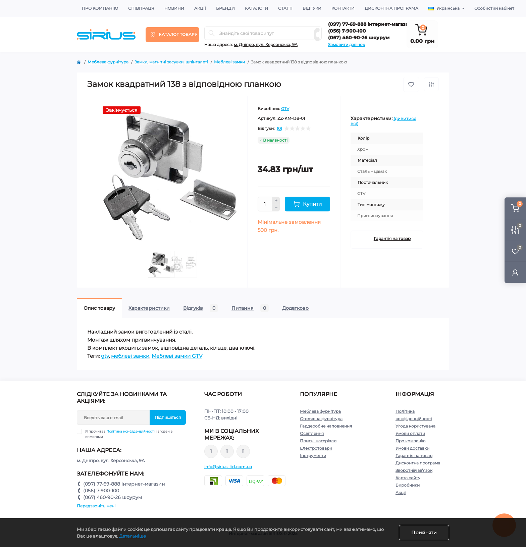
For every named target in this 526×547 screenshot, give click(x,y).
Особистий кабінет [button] (494, 8)
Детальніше (132, 536)
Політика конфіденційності (130, 431)
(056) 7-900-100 (347, 31)
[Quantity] (265, 204)
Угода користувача (415, 426)
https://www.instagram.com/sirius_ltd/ (227, 451)
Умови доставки (412, 448)
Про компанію (100, 8)
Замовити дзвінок (346, 44)
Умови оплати (410, 433)
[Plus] (276, 200)
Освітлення (312, 433)
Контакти (343, 8)
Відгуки (312, 8)
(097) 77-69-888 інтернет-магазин (370, 24)
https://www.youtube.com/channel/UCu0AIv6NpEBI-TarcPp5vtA (243, 451)
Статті (285, 8)
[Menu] (172, 34)
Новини (174, 8)
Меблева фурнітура (108, 61)
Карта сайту (408, 477)
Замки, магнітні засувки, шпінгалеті (171, 61)
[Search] (211, 33)
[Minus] (276, 208)
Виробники (408, 485)
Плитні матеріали (318, 440)
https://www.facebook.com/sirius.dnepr (211, 451)
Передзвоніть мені (96, 505)
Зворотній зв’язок (414, 470)
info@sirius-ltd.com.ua (228, 466)
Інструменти (313, 455)
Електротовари (316, 448)
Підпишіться (168, 417)
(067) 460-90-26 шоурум (358, 38)
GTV (285, 108)
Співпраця (141, 8)
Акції (200, 8)
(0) (279, 128)
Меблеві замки (229, 61)
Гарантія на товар (392, 238)
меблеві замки (130, 356)
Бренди (225, 8)
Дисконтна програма (391, 8)
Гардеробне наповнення (326, 426)
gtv (105, 356)
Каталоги (256, 8)
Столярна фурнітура (321, 418)
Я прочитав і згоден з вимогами (128, 434)
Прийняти (424, 533)
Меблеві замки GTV (177, 356)
